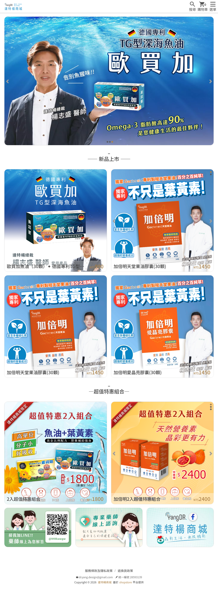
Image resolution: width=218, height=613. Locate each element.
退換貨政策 (125, 570)
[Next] (210, 81)
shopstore (125, 582)
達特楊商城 (105, 582)
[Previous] (8, 81)
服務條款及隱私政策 (99, 570)
